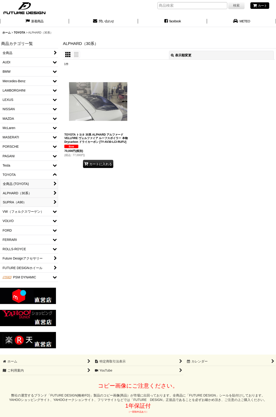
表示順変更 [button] (181, 55)
